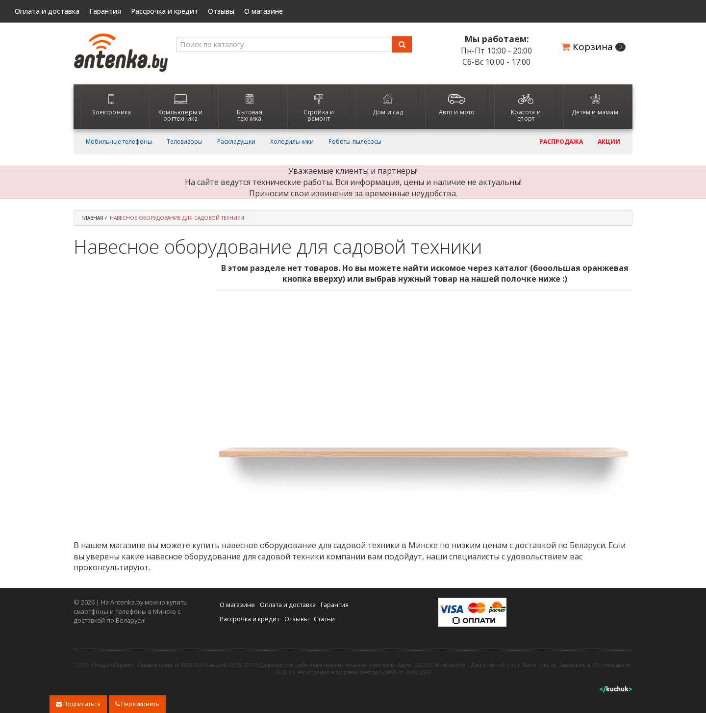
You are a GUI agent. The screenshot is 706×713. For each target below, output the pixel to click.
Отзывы (221, 11)
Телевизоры (184, 142)
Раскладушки (236, 142)
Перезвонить (137, 704)
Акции (609, 142)
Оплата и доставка (47, 11)
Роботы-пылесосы (354, 142)
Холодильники (292, 142)
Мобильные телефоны (119, 142)
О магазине (263, 11)
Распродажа (561, 142)
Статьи (324, 618)
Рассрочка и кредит (164, 11)
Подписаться (78, 704)
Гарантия (105, 11)
